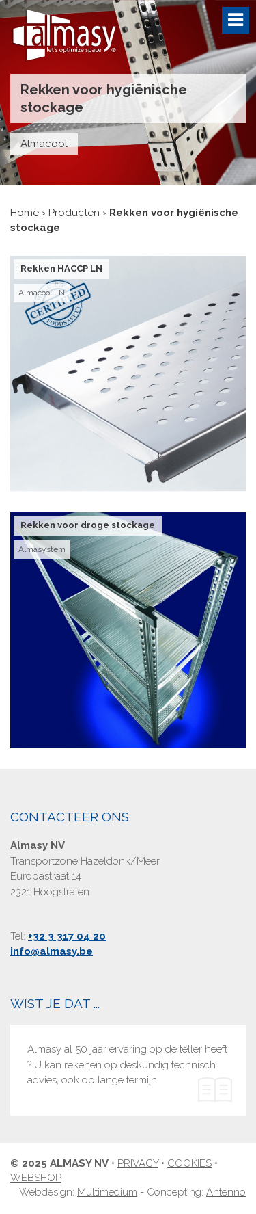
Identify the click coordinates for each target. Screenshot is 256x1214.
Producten (74, 213)
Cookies (189, 1163)
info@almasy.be (51, 951)
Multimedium (107, 1192)
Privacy (137, 1163)
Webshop (35, 1178)
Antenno (226, 1192)
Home (24, 213)
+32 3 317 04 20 (67, 936)
